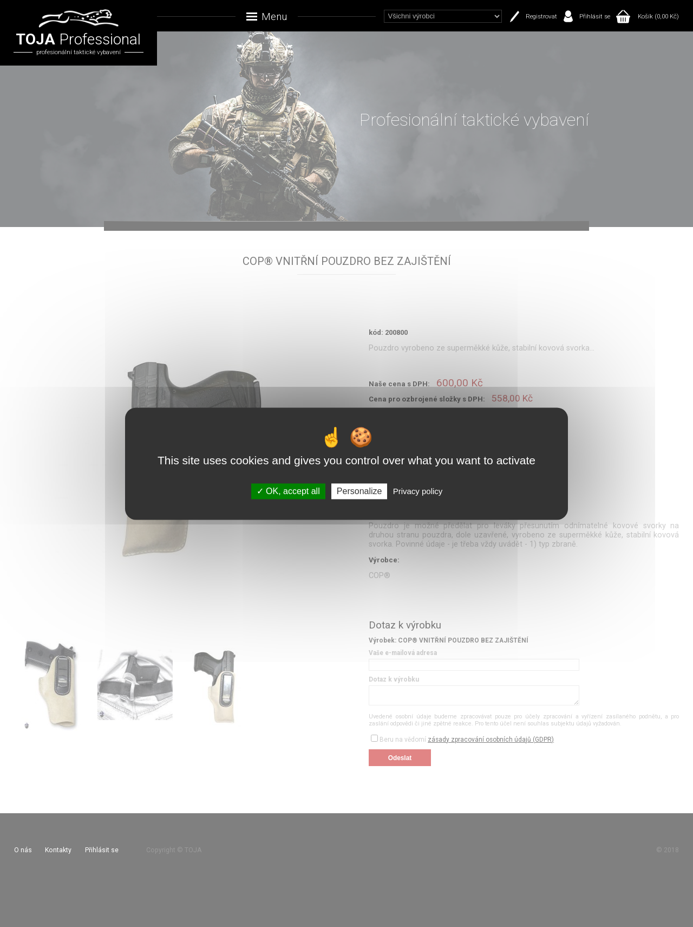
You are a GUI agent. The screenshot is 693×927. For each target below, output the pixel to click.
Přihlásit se (594, 16)
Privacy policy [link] (418, 491)
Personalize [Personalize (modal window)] (359, 491)
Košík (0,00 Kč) (658, 16)
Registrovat (541, 16)
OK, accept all (288, 491)
